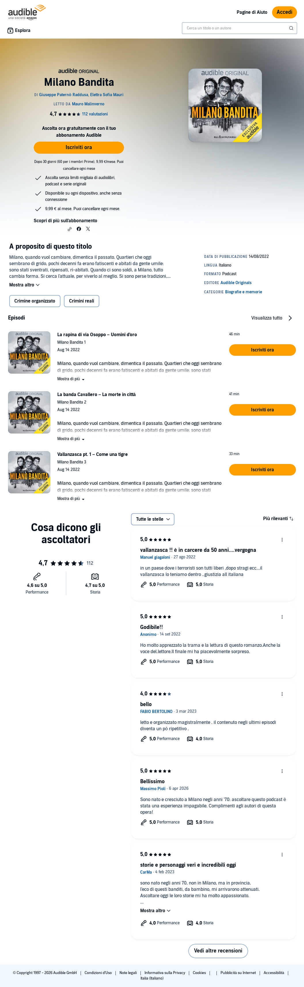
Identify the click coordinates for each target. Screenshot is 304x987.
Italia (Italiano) (152, 978)
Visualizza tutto (266, 318)
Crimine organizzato (34, 301)
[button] (69, 229)
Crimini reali (81, 301)
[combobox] (239, 28)
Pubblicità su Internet (239, 973)
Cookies (200, 973)
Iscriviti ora (79, 147)
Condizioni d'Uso (99, 973)
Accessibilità (274, 973)
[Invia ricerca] (292, 28)
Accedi (284, 12)
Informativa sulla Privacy (165, 973)
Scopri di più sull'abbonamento (65, 221)
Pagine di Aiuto (252, 12)
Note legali (128, 973)
